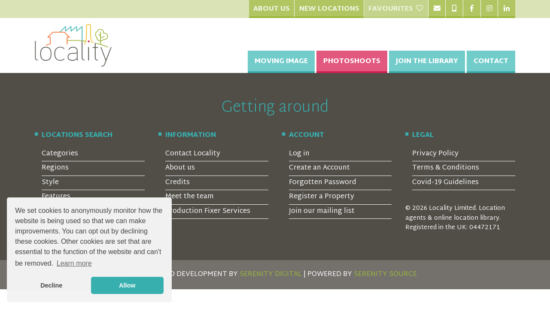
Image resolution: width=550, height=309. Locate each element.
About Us (271, 9)
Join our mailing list (322, 211)
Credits (177, 182)
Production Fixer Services (207, 211)
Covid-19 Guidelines (445, 182)
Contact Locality (192, 154)
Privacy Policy (435, 154)
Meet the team (189, 197)
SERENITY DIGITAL (271, 274)
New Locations (329, 9)
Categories (60, 154)
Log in (299, 154)
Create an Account (319, 168)
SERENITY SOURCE (385, 274)
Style (50, 182)
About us (180, 168)
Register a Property (321, 197)
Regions (55, 168)
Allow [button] (127, 285)
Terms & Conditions (445, 168)
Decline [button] (51, 285)
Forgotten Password (322, 182)
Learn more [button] (74, 263)
